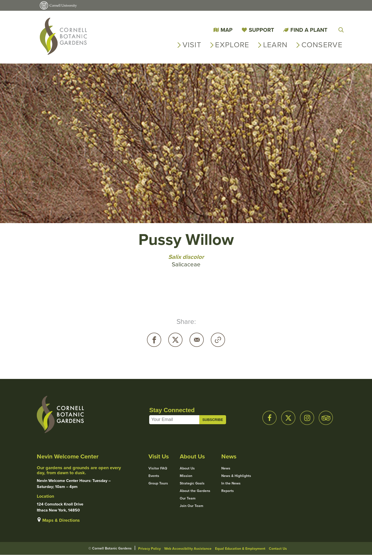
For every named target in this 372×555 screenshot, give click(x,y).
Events (153, 475)
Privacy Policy (149, 548)
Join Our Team (191, 505)
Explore (232, 44)
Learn (275, 44)
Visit (192, 44)
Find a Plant (308, 30)
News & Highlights (236, 475)
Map (227, 30)
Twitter (175, 340)
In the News (231, 483)
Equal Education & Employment (240, 548)
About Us (187, 468)
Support (261, 30)
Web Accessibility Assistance (188, 548)
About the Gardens (195, 490)
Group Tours (158, 483)
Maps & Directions (61, 520)
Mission (186, 475)
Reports (227, 490)
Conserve (321, 44)
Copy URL (218, 340)
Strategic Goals (192, 483)
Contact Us (278, 548)
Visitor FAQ (157, 468)
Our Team (188, 498)
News (225, 468)
